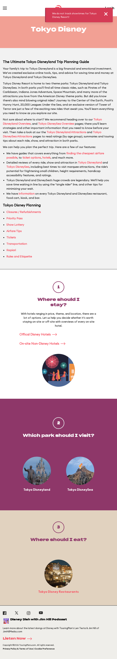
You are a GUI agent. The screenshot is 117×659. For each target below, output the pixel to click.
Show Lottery (15, 224)
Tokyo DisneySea (17, 166)
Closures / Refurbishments (23, 212)
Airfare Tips (14, 231)
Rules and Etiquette (19, 256)
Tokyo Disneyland (90, 162)
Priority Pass (14, 218)
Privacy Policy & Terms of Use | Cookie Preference (29, 649)
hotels (46, 157)
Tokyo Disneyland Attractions (66, 132)
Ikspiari (11, 250)
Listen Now (18, 638)
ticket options (31, 157)
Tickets (11, 237)
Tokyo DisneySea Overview (56, 123)
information (27, 193)
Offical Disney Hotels (39, 334)
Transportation (16, 243)
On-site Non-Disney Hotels (43, 344)
